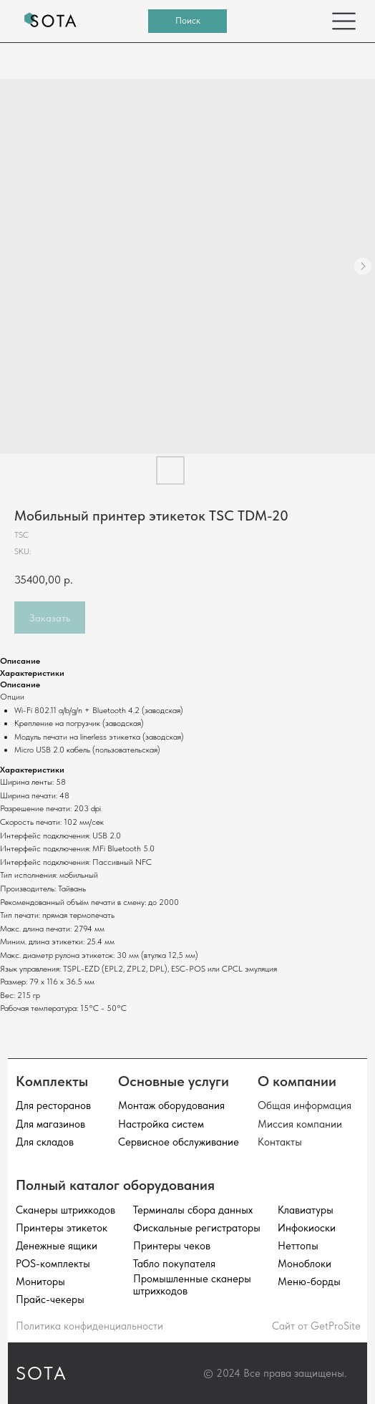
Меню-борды (309, 1281)
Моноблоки (304, 1263)
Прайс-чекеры (50, 1299)
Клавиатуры (305, 1209)
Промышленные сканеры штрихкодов (192, 1284)
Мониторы (40, 1281)
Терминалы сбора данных (193, 1209)
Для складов (45, 1141)
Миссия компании (300, 1124)
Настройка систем (161, 1124)
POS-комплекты (53, 1263)
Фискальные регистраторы (196, 1227)
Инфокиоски (307, 1227)
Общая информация (304, 1105)
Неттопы (298, 1245)
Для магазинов (50, 1124)
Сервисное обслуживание (178, 1141)
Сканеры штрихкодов (65, 1209)
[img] (51, 21)
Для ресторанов (53, 1105)
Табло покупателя (174, 1263)
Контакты (280, 1141)
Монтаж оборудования (171, 1105)
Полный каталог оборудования (115, 1185)
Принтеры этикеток (61, 1227)
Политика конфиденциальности (89, 1325)
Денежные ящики (56, 1245)
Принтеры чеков (171, 1245)
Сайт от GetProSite (316, 1325)
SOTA (42, 1373)
